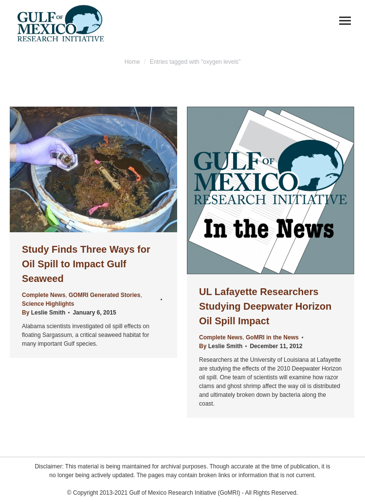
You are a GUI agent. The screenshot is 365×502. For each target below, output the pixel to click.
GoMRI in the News (272, 337)
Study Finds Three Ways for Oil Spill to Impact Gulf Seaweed (86, 264)
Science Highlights (48, 303)
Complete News (43, 295)
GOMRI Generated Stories (104, 295)
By (43, 312)
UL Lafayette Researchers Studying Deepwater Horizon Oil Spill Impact (265, 306)
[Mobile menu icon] (345, 21)
